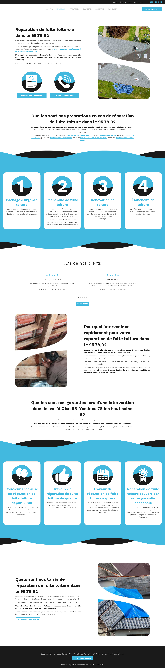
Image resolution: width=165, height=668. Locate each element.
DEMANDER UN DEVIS (31, 95)
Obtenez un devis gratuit (28, 619)
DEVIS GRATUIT (152, 9)
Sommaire (100, 665)
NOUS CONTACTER (64, 95)
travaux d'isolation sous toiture (93, 138)
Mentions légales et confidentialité (74, 665)
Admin (91, 665)
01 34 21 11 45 (94, 654)
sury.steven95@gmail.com (113, 654)
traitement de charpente (61, 138)
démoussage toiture (107, 135)
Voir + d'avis (82, 304)
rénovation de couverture (78, 135)
